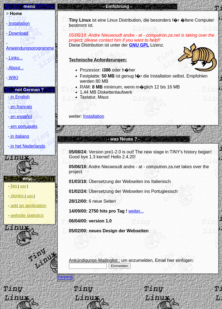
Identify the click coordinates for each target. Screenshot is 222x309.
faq (13, 186)
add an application (27, 205)
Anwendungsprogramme (30, 48)
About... (15, 67)
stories (17, 195)
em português (23, 126)
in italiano (19, 136)
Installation (18, 23)
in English (19, 97)
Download (17, 33)
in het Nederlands (27, 146)
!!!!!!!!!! (65, 277)
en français (20, 106)
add (23, 186)
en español (20, 116)
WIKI (12, 77)
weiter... (136, 211)
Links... (15, 58)
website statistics (26, 215)
